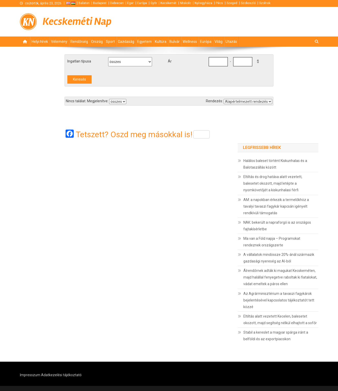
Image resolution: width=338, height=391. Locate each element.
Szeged (232, 3)
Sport (110, 42)
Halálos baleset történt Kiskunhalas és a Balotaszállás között (275, 164)
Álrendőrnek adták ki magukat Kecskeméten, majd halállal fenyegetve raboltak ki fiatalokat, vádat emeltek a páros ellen (280, 277)
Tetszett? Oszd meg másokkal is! (143, 134)
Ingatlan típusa (79, 61)
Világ (218, 42)
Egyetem (144, 42)
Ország (97, 42)
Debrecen (117, 3)
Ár (170, 61)
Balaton (84, 3)
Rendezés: (214, 101)
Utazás (231, 42)
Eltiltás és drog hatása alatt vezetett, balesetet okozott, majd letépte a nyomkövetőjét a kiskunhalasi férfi (272, 183)
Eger (130, 3)
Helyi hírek (40, 42)
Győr (154, 3)
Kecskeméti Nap (77, 21)
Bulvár (174, 42)
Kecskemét (168, 3)
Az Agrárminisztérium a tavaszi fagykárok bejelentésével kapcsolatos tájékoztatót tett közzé (278, 300)
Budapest (100, 3)
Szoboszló (248, 3)
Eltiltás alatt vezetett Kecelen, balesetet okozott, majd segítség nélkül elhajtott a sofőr (280, 319)
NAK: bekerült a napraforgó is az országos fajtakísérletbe (277, 225)
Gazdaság (126, 42)
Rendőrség (79, 42)
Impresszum (30, 375)
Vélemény (59, 42)
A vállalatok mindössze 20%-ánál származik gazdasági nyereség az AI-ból (278, 258)
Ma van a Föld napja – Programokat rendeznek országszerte (271, 241)
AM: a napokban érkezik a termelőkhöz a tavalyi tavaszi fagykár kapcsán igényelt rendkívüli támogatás (276, 206)
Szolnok (264, 3)
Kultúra (160, 42)
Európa (142, 3)
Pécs (219, 3)
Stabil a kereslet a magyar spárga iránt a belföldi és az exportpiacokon (275, 335)
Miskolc (185, 3)
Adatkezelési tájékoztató (61, 375)
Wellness (190, 42)
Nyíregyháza (203, 3)
